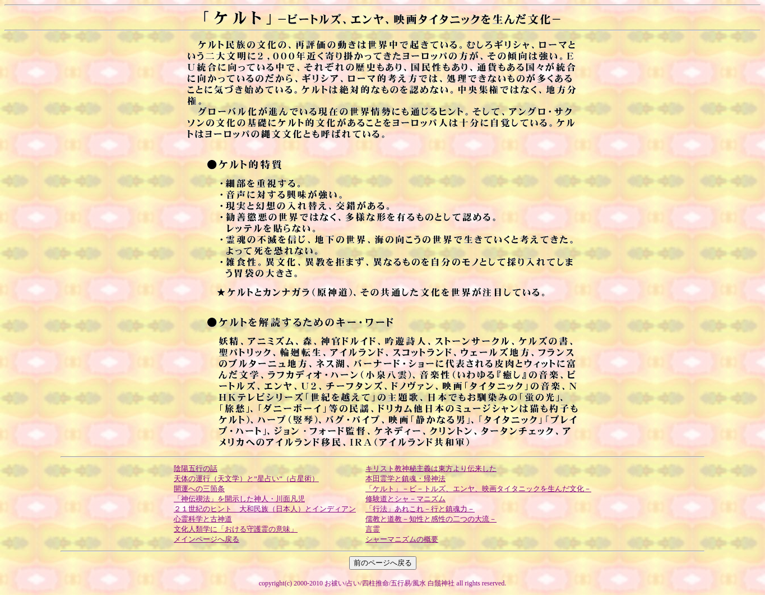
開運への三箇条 (199, 488)
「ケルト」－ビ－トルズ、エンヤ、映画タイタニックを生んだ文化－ (478, 488)
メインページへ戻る (206, 539)
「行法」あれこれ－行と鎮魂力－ (420, 509)
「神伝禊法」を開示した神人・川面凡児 (239, 499)
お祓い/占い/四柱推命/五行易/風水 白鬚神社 (389, 583)
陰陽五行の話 (195, 468)
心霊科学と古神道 (203, 519)
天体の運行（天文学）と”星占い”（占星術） (246, 478)
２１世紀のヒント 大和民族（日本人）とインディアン (265, 509)
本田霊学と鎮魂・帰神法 (405, 478)
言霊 (372, 529)
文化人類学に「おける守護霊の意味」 (236, 529)
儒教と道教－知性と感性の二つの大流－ (431, 519)
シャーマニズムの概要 (401, 539)
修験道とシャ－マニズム (405, 499)
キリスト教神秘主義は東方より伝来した (431, 468)
